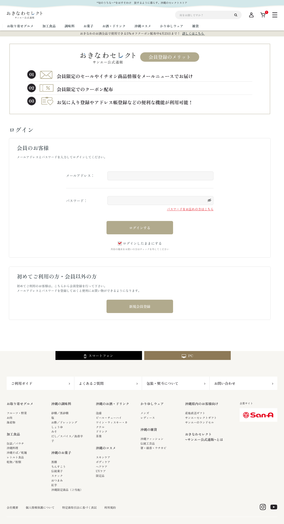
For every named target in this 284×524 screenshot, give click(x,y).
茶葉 (99, 436)
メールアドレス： (80, 175)
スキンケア (103, 457)
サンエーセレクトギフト (201, 418)
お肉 (9, 418)
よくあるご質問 (91, 383)
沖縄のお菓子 (61, 452)
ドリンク (101, 431)
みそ (54, 431)
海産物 (11, 422)
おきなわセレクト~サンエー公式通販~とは (204, 437)
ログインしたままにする (140, 243)
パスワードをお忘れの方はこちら (190, 209)
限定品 (100, 476)
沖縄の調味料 (61, 403)
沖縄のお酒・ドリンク (112, 403)
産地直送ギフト (195, 413)
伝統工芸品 (147, 443)
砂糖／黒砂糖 (60, 413)
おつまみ (57, 480)
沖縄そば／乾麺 (17, 452)
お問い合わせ (224, 383)
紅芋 (54, 485)
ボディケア (103, 462)
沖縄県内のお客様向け (201, 403)
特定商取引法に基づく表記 (79, 507)
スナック (57, 476)
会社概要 (12, 507)
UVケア (101, 471)
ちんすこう (58, 466)
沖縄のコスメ (106, 448)
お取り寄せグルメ (20, 403)
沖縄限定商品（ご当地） (67, 490)
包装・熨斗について (162, 383)
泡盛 (99, 413)
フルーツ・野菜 (17, 413)
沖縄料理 (12, 448)
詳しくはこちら (193, 33)
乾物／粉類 (14, 462)
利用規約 (110, 507)
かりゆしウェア (152, 403)
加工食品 (13, 434)
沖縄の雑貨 (148, 429)
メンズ (144, 413)
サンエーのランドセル (199, 422)
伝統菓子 (57, 471)
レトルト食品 (15, 457)
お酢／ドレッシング (64, 422)
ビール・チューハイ (109, 418)
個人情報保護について (40, 507)
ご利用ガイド (21, 383)
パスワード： (76, 200)
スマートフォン (98, 356)
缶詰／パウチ (15, 443)
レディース (147, 418)
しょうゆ (57, 427)
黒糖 (54, 462)
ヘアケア (101, 466)
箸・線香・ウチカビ (153, 448)
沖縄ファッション (152, 439)
